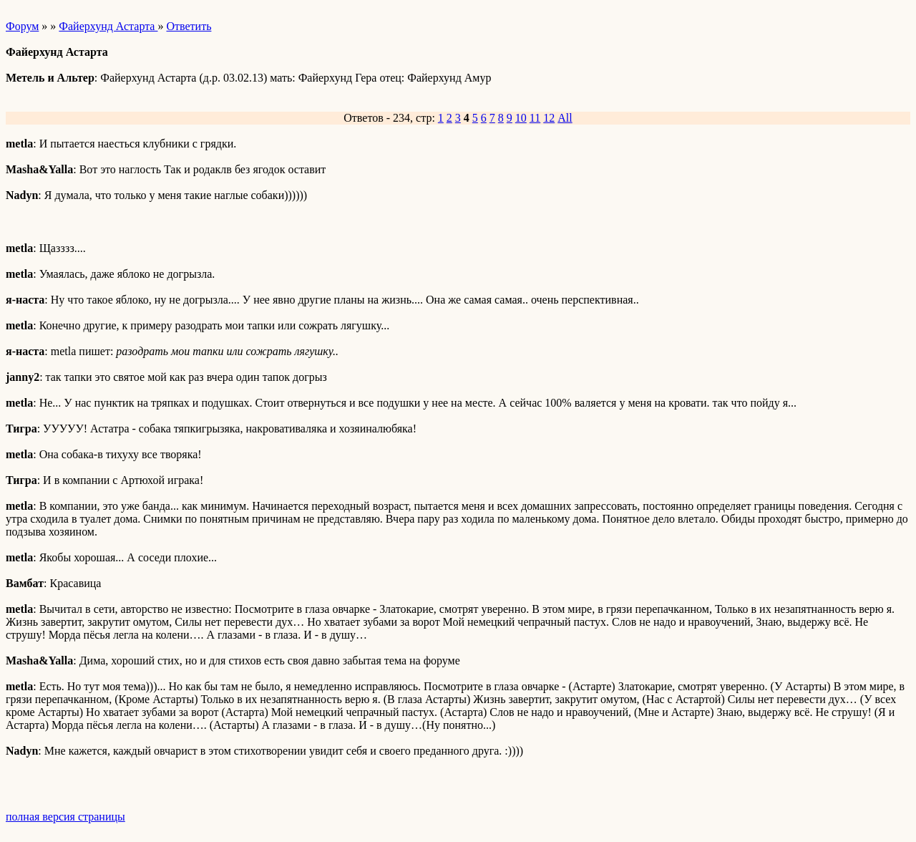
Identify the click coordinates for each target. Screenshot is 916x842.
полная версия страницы (65, 816)
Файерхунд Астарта (108, 26)
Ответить (188, 26)
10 (521, 118)
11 (535, 118)
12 (549, 118)
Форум (22, 26)
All (564, 118)
